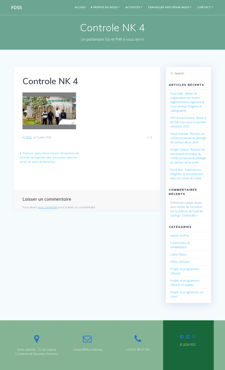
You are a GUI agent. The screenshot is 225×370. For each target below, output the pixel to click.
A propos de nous (104, 7)
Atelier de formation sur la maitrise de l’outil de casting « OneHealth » (186, 211)
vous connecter (48, 207)
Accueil (80, 7)
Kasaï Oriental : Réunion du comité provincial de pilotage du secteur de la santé (188, 138)
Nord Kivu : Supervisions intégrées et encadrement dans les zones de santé (186, 174)
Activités (133, 7)
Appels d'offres (179, 236)
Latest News (178, 254)
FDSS (16, 7)
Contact (204, 7)
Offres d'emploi (179, 262)
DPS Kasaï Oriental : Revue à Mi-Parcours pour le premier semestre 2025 (188, 122)
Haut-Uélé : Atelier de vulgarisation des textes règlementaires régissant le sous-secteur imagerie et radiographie (187, 102)
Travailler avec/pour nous (168, 7)
